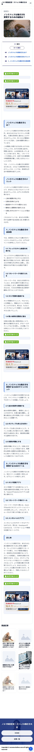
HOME (17, 733)
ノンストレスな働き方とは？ (17, 52)
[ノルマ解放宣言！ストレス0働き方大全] (14, 3)
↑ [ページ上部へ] (31, 749)
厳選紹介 (6, 11)
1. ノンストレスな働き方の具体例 (19, 61)
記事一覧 (17, 739)
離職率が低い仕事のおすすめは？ (8, 667)
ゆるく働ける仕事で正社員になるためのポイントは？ (8, 646)
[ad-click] (17, 78)
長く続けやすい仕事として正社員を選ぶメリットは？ (24, 668)
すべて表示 (17, 48)
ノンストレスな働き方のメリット (19, 57)
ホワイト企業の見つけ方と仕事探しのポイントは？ (24, 646)
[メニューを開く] (31, 3)
